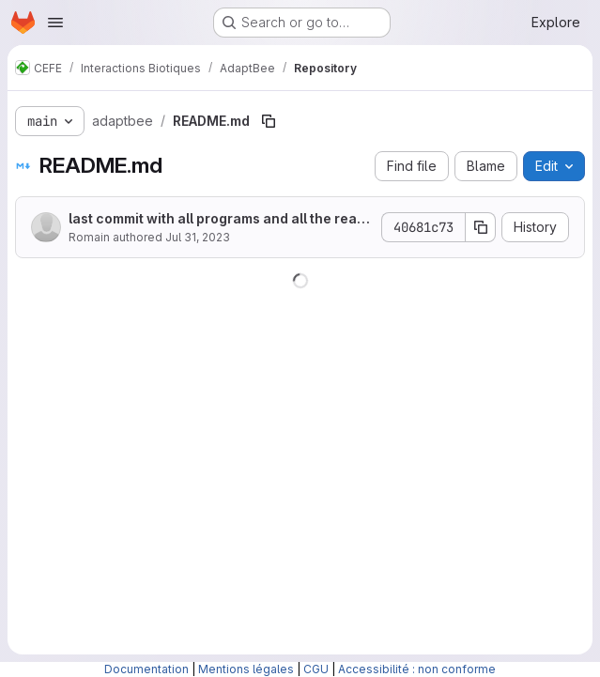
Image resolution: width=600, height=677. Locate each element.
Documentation (146, 669)
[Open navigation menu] (55, 23)
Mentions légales (246, 669)
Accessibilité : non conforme (417, 669)
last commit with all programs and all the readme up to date (217, 219)
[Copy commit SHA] (481, 227)
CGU (316, 669)
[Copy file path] (269, 121)
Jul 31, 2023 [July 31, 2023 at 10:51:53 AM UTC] (197, 237)
